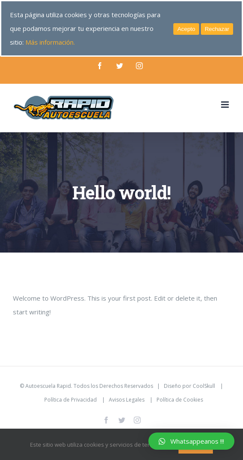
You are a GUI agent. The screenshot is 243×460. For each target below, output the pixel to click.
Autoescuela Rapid (48, 386)
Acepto (186, 29)
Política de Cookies (180, 399)
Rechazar (217, 29)
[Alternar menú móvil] (225, 104)
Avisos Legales (127, 399)
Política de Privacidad (70, 399)
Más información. (50, 42)
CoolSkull (204, 386)
